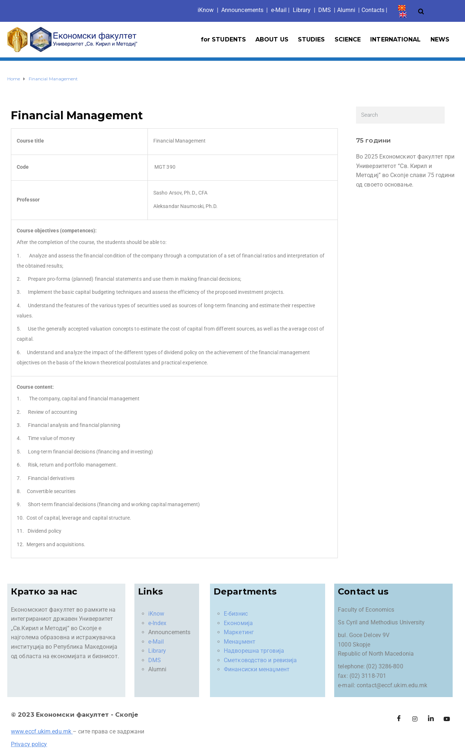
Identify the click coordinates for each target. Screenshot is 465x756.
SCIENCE (348, 39)
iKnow (156, 613)
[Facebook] (398, 718)
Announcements (242, 10)
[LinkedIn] (430, 718)
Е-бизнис (236, 613)
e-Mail (156, 641)
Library (302, 10)
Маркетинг (239, 632)
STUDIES (311, 39)
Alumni (346, 10)
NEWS (439, 39)
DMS (324, 10)
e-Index (157, 623)
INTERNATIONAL (395, 39)
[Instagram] (414, 718)
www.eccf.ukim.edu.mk (41, 731)
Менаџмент (239, 641)
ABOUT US (271, 39)
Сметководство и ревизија (260, 660)
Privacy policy (29, 744)
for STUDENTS (223, 39)
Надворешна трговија (254, 650)
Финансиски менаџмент (257, 669)
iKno (206, 10)
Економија (238, 623)
